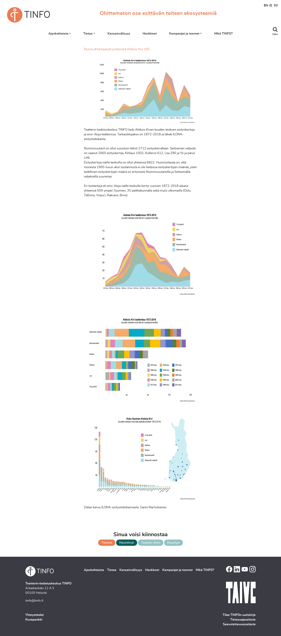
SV (276, 5)
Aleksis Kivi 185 (138, 49)
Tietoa (87, 33)
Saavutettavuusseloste (239, 624)
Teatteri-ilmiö (150, 542)
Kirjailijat (173, 542)
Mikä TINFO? (223, 33)
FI (270, 5)
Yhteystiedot (34, 614)
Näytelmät (126, 542)
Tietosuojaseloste (243, 619)
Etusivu (89, 49)
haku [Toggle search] (275, 34)
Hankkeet (150, 33)
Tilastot (106, 542)
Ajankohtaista (58, 33)
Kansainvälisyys (119, 33)
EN (266, 5)
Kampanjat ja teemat (184, 33)
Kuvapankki (33, 619)
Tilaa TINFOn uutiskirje (239, 614)
